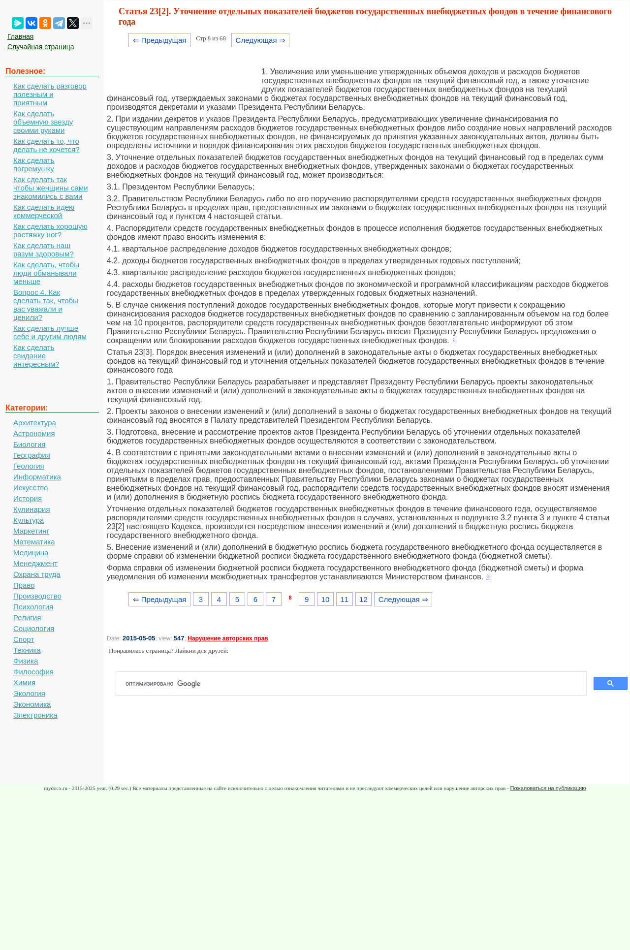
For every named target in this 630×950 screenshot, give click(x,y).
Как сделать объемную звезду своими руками (43, 121)
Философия (33, 671)
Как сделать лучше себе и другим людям (50, 332)
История (27, 498)
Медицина (30, 552)
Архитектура (34, 422)
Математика (34, 542)
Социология (33, 628)
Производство (37, 596)
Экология (29, 693)
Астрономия (34, 433)
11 (344, 599)
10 (325, 599)
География (31, 455)
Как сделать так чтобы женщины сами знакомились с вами (50, 187)
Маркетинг (31, 531)
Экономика (32, 704)
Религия (27, 617)
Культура (28, 520)
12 (363, 599)
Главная (20, 36)
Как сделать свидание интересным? (36, 355)
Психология (33, 606)
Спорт (23, 639)
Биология (29, 444)
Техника (27, 650)
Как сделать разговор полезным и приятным (50, 94)
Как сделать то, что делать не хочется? (46, 145)
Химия (24, 682)
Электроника (35, 715)
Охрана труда (37, 574)
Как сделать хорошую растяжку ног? (50, 230)
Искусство (30, 487)
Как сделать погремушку (33, 164)
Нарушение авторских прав (228, 638)
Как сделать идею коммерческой (43, 211)
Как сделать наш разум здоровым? (43, 249)
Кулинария (31, 509)
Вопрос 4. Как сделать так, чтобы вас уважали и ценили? (45, 304)
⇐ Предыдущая (160, 40)
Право (24, 585)
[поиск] (355, 683)
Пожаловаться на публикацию (548, 788)
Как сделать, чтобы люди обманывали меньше (46, 272)
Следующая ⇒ (260, 40)
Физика (25, 661)
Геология (28, 466)
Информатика (37, 477)
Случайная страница (40, 47)
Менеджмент (35, 563)
